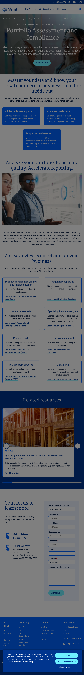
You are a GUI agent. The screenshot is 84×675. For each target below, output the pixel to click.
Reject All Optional (65, 661)
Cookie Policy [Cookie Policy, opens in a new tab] (28, 662)
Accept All (65, 655)
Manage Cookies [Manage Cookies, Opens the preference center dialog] (66, 667)
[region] (42, 661)
